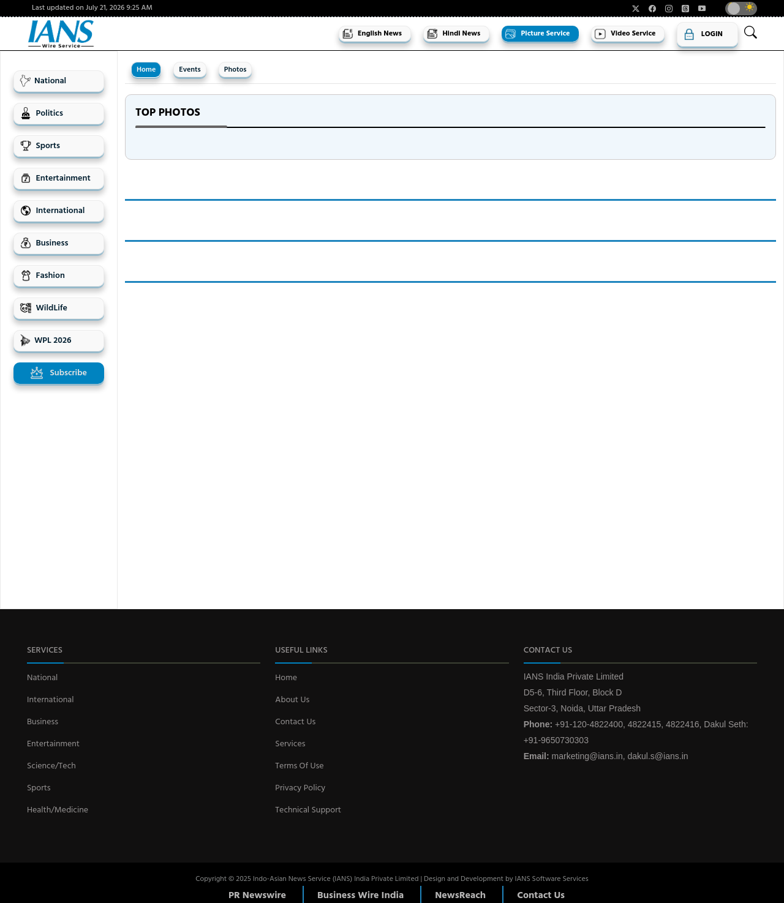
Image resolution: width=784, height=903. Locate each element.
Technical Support (308, 810)
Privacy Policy (300, 788)
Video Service (624, 34)
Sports (40, 146)
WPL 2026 (45, 341)
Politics (41, 114)
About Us (292, 700)
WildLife (43, 308)
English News (372, 34)
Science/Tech (51, 766)
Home (146, 70)
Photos (235, 70)
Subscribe (59, 373)
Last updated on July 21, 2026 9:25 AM (92, 8)
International (52, 211)
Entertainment (55, 178)
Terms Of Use (299, 766)
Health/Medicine (57, 810)
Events (189, 70)
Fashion (42, 276)
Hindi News (453, 34)
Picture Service (537, 34)
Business (44, 243)
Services (290, 744)
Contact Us (295, 722)
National (43, 81)
